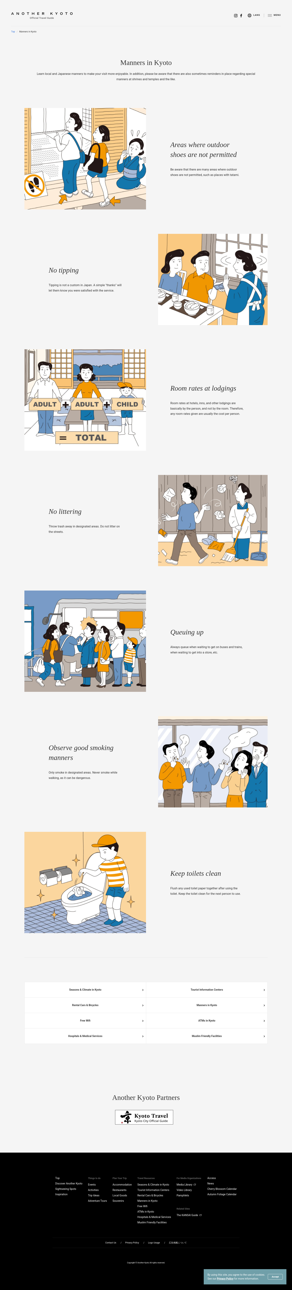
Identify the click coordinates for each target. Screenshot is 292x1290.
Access (211, 1178)
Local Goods (119, 1195)
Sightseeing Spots (65, 1189)
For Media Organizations (189, 1178)
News (210, 1183)
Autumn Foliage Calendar (222, 1194)
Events (92, 1184)
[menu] (256, 15)
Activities (93, 1190)
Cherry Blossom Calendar (222, 1189)
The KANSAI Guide (189, 1215)
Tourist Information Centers (207, 989)
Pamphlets (183, 1195)
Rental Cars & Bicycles (85, 1005)
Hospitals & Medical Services (85, 1036)
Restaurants (119, 1190)
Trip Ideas (93, 1195)
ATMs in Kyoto (206, 1020)
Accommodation (122, 1184)
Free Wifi (85, 1020)
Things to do (94, 1178)
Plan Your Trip (119, 1178)
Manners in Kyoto (207, 1005)
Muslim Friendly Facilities (207, 1036)
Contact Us (110, 1242)
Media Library (186, 1184)
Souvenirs (118, 1201)
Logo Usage (154, 1242)
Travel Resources (146, 1178)
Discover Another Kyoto (68, 1183)
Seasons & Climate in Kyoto (85, 989)
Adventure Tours (97, 1201)
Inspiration (61, 1194)
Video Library (184, 1190)
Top (13, 31)
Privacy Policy (225, 1278)
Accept (275, 1276)
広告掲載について (178, 1242)
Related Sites (183, 1209)
